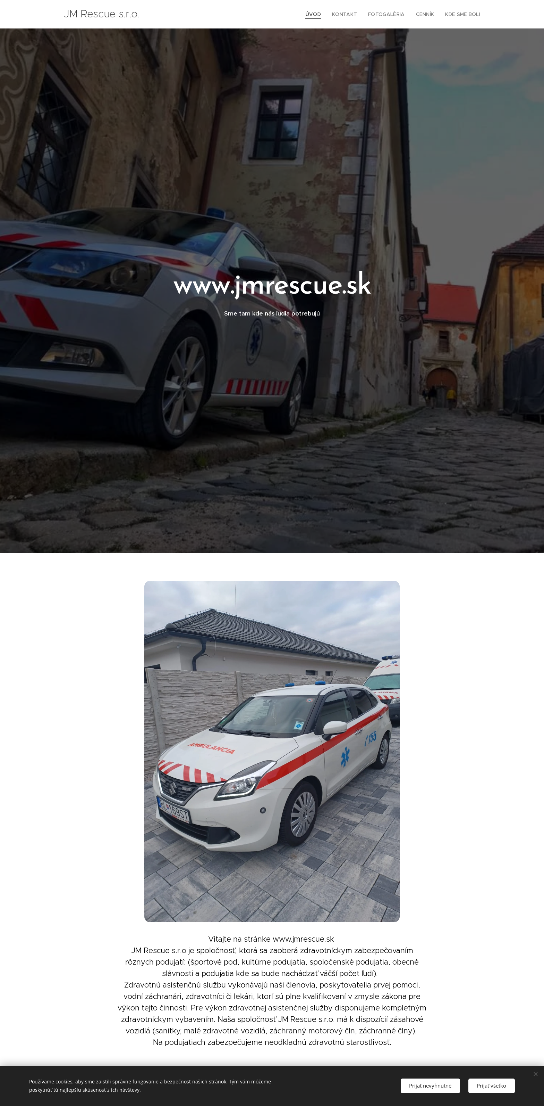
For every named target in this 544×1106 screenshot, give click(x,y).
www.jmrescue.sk (303, 938)
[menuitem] (324, 14)
